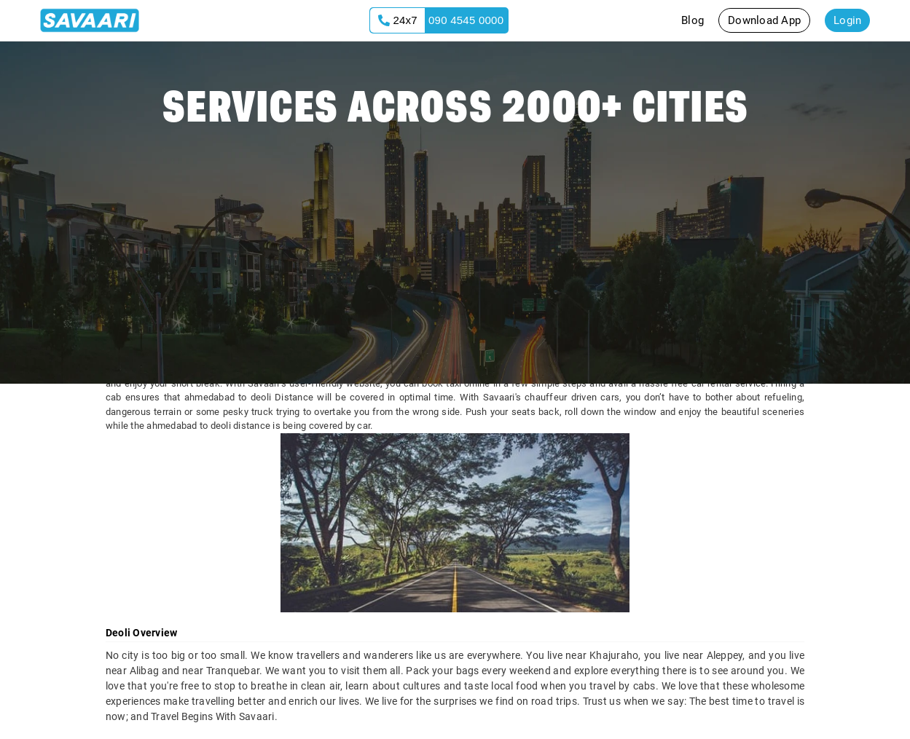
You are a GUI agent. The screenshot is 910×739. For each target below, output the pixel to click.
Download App (764, 20)
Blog (692, 20)
